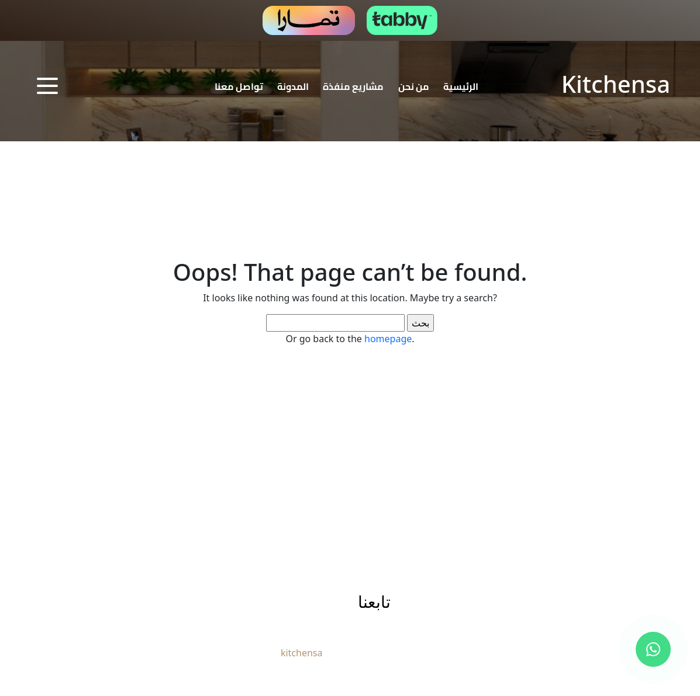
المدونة (293, 86)
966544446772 (135, 602)
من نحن (413, 86)
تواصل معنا (239, 86)
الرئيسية (460, 86)
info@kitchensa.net (250, 603)
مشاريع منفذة (353, 86)
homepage (388, 338)
